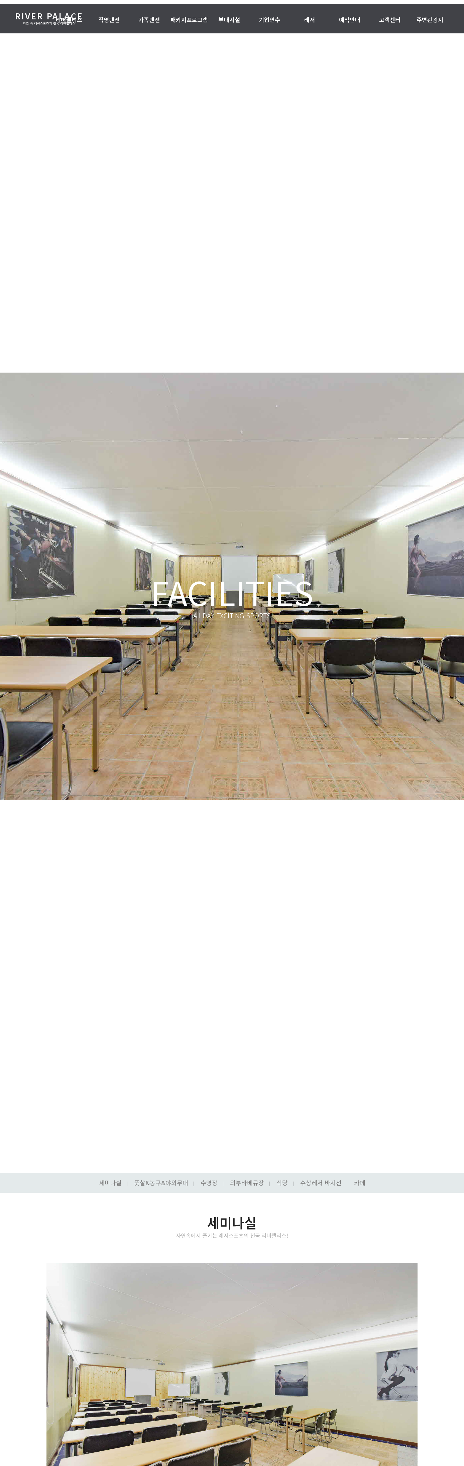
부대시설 (229, 20)
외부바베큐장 (247, 1183)
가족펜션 (149, 20)
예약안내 (349, 20)
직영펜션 (109, 20)
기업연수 (269, 20)
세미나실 (110, 1183)
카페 (359, 1183)
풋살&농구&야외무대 (161, 1183)
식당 (282, 1183)
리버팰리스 (68, 20)
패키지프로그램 (189, 20)
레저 (309, 20)
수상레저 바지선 (321, 1183)
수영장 (209, 1183)
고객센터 (389, 20)
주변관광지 (430, 20)
